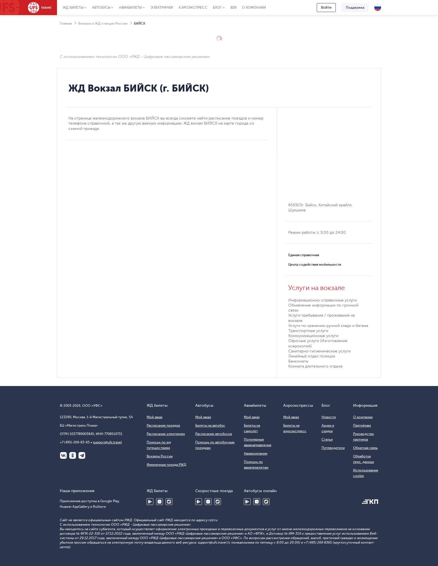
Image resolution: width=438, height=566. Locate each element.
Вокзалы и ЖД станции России (102, 23)
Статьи (327, 439)
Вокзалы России (160, 456)
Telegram (81, 455)
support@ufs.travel (107, 442)
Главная (66, 23)
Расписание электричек (166, 434)
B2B (233, 8)
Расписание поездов (163, 425)
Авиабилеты (130, 8)
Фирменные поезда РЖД (166, 465)
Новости (329, 417)
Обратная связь (365, 448)
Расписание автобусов (213, 434)
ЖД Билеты (73, 8)
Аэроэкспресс (192, 8)
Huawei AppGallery (159, 501)
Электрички (162, 8)
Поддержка (355, 8)
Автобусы (101, 8)
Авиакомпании (255, 453)
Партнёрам (362, 425)
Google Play (150, 501)
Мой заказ (154, 417)
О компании (254, 8)
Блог (217, 8)
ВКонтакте (63, 455)
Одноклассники (72, 455)
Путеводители (333, 448)
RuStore (169, 501)
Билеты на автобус (210, 425)
